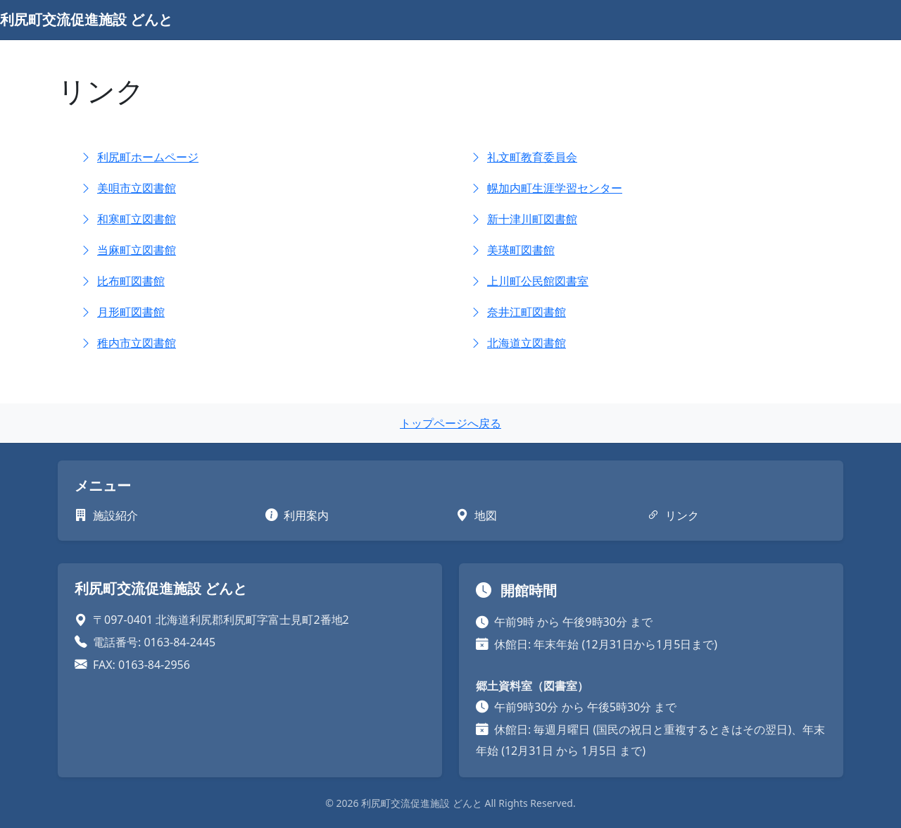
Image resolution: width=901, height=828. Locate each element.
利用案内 (297, 514)
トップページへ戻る (450, 423)
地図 (476, 514)
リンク (673, 514)
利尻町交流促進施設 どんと (86, 19)
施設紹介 (106, 514)
